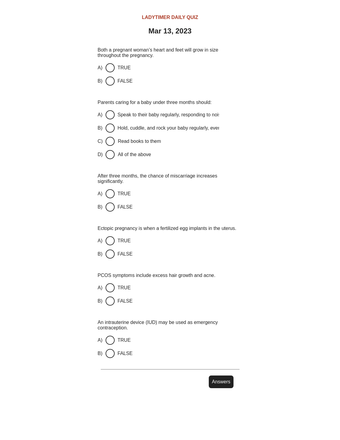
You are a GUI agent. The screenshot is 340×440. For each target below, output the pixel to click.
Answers (221, 381)
